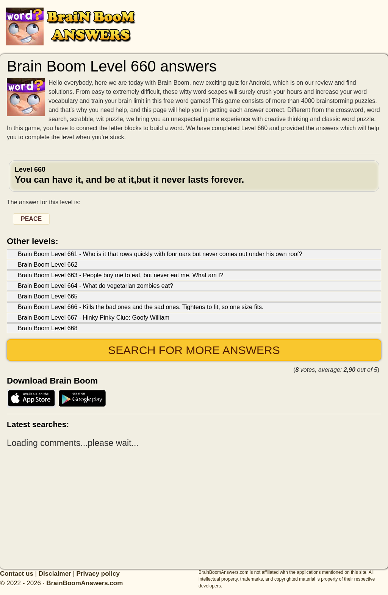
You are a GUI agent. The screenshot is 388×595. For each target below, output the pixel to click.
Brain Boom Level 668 (47, 328)
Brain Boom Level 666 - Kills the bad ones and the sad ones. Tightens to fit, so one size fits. (140, 307)
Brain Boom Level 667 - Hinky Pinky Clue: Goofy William (93, 317)
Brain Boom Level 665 (47, 296)
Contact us (16, 573)
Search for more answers (194, 350)
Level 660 (194, 175)
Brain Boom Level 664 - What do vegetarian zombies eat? (95, 286)
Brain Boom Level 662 (47, 264)
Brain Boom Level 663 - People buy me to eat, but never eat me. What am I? (121, 275)
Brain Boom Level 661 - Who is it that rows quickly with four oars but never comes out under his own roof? (160, 254)
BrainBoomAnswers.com (84, 583)
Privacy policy (98, 573)
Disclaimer (55, 573)
